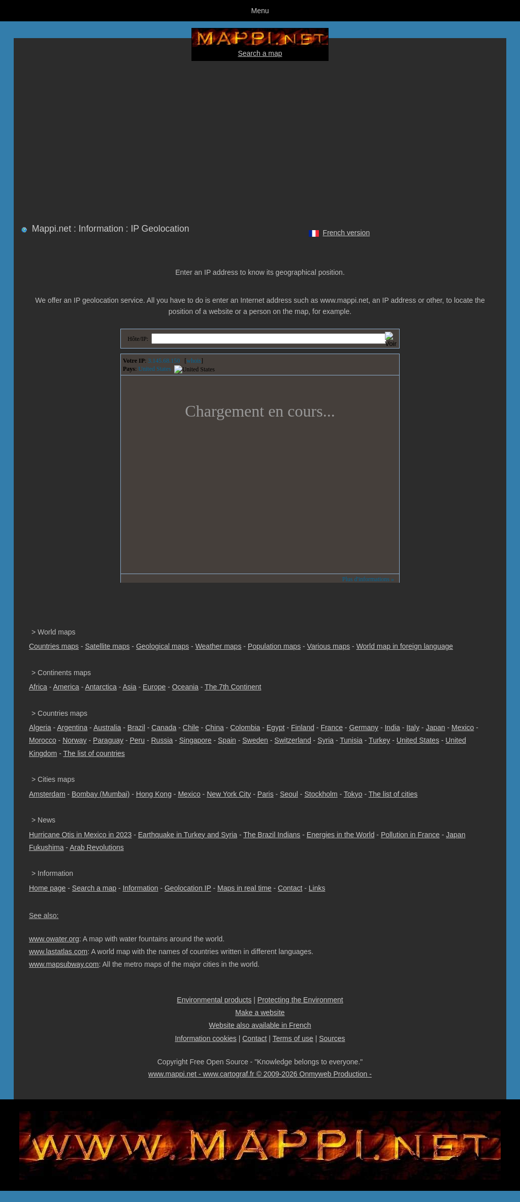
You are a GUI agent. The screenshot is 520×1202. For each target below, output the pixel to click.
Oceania (185, 687)
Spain (227, 740)
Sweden (255, 740)
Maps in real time (244, 888)
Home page (47, 888)
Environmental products (214, 1000)
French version (346, 233)
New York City (229, 794)
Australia (107, 727)
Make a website (259, 1012)
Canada (163, 727)
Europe (154, 687)
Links (317, 888)
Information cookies (205, 1038)
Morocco (42, 740)
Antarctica (101, 687)
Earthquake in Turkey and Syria (187, 835)
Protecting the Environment (300, 1000)
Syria (325, 740)
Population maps (274, 646)
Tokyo (353, 794)
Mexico (462, 727)
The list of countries (93, 753)
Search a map (260, 53)
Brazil (136, 727)
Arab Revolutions (97, 847)
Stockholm (320, 794)
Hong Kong (154, 794)
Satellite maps (107, 646)
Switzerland (292, 740)
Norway (74, 740)
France (331, 727)
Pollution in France (410, 835)
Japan (435, 727)
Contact (290, 888)
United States (418, 740)
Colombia (245, 727)
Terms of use (293, 1038)
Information (140, 888)
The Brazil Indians (271, 835)
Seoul (289, 794)
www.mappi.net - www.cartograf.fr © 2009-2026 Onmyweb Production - (260, 1074)
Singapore (195, 740)
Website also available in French (260, 1025)
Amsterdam (47, 794)
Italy (412, 727)
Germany (363, 727)
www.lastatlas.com (58, 951)
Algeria (40, 727)
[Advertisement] (260, 140)
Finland (302, 727)
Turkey (379, 740)
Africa (38, 687)
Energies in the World (341, 835)
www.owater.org (54, 939)
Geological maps (162, 646)
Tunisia (351, 740)
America (66, 687)
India (392, 727)
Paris (265, 794)
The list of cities (393, 794)
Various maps (328, 646)
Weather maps (219, 646)
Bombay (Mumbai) (100, 794)
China (214, 727)
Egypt (276, 727)
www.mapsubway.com (64, 964)
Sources (332, 1038)
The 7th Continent (233, 687)
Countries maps (54, 646)
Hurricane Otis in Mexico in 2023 (80, 835)
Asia (129, 687)
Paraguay (108, 740)
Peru (137, 740)
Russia (162, 740)
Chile (191, 727)
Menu (260, 11)
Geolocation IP (188, 888)
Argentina (72, 727)
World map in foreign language (404, 646)
